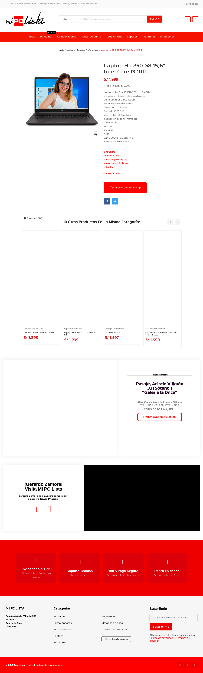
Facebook (107, 201)
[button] (191, 4)
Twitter (115, 201)
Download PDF (32, 218)
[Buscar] (114, 19)
